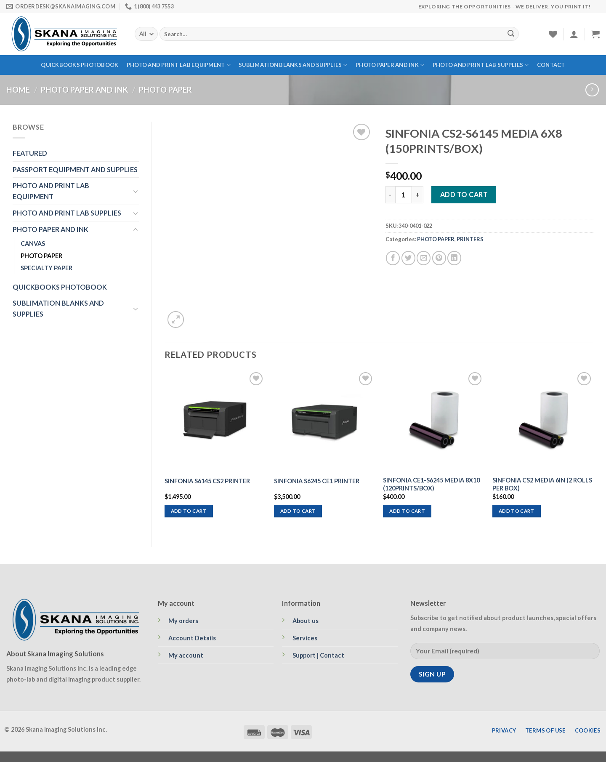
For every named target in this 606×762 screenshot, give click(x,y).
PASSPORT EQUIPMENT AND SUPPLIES (75, 169)
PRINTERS (470, 239)
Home (18, 89)
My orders (183, 620)
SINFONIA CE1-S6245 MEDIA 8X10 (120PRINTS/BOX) (431, 484)
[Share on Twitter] (408, 258)
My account (185, 655)
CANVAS (33, 243)
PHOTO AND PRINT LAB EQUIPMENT (179, 65)
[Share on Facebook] (393, 258)
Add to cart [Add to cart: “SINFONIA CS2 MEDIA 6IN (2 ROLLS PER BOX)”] (516, 511)
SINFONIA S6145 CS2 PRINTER (207, 481)
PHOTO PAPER (165, 89)
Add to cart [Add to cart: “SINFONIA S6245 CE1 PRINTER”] (298, 511)
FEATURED (30, 153)
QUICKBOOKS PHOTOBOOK (79, 64)
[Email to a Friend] (424, 258)
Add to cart (464, 194)
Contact (551, 64)
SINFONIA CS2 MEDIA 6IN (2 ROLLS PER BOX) (542, 484)
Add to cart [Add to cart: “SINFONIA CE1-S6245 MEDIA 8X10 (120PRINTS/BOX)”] (407, 511)
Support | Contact (318, 655)
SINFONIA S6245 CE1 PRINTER (316, 481)
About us (305, 620)
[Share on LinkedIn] (454, 258)
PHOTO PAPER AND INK (390, 65)
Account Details (192, 638)
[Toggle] (135, 191)
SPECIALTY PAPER (46, 268)
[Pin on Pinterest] (439, 258)
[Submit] (511, 34)
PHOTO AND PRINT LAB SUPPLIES (481, 65)
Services (304, 638)
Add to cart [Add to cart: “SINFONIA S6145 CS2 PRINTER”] (189, 511)
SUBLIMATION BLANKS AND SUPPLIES (293, 65)
